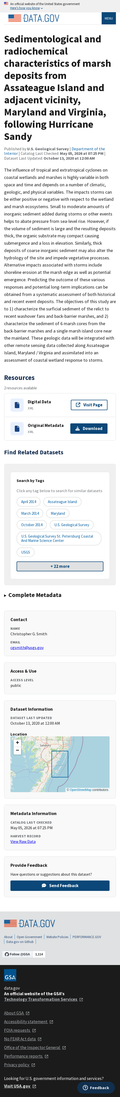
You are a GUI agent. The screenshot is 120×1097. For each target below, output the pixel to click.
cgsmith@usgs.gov (27, 647)
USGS (25, 552)
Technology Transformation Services (43, 999)
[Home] (33, 18)
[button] (17, 743)
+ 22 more (60, 566)
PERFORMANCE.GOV (87, 937)
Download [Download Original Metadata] (88, 428)
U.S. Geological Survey (71, 524)
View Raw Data (23, 841)
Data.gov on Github (20, 942)
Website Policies (57, 937)
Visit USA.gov (20, 1086)
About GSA (17, 1013)
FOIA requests (20, 1030)
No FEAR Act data (23, 1039)
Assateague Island (62, 501)
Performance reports (26, 1056)
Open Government (29, 937)
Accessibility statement (29, 1021)
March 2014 (30, 513)
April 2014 (28, 501)
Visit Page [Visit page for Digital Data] (89, 405)
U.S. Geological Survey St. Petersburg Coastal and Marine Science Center (57, 538)
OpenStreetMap (80, 790)
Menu (109, 18)
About (8, 937)
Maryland (58, 513)
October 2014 (31, 524)
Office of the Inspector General (35, 1047)
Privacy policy (19, 1065)
